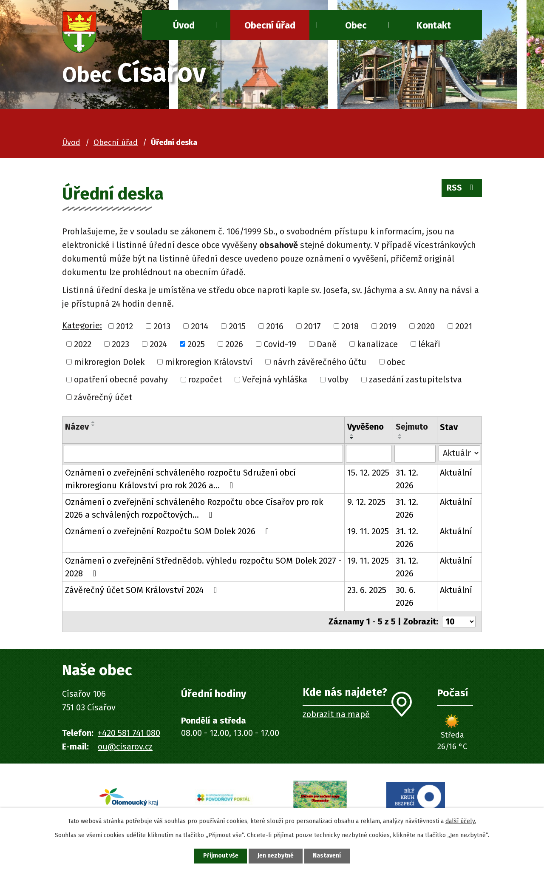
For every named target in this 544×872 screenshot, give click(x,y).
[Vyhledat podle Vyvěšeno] (368, 454)
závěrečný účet (103, 397)
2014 (199, 326)
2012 (124, 326)
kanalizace (377, 344)
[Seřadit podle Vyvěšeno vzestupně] (352, 434)
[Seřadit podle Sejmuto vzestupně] (400, 434)
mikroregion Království (208, 361)
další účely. (460, 821)
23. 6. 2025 (366, 590)
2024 (158, 344)
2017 (312, 326)
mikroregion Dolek (109, 361)
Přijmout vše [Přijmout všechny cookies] (220, 856)
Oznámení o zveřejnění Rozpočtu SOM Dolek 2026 (168, 531)
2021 (463, 326)
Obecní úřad (269, 25)
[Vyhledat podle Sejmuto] (415, 454)
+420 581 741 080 (129, 733)
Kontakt (433, 25)
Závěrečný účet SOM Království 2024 (143, 590)
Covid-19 (280, 344)
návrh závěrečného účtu (319, 361)
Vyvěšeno (365, 427)
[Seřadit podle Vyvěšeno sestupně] (352, 438)
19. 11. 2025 (368, 531)
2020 (426, 326)
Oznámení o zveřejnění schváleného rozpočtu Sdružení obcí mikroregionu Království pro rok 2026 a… (180, 478)
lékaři (429, 344)
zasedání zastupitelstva (415, 379)
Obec (356, 25)
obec (396, 361)
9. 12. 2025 (366, 502)
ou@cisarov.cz (125, 746)
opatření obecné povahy (121, 379)
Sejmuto (412, 427)
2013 (161, 326)
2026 (234, 344)
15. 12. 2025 (368, 472)
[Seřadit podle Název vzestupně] (93, 422)
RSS (462, 188)
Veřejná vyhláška (274, 379)
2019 (388, 326)
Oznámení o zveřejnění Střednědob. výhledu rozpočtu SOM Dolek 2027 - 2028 (203, 567)
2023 (120, 344)
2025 (196, 344)
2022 (82, 344)
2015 (237, 326)
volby (338, 379)
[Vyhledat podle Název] (203, 454)
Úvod (71, 142)
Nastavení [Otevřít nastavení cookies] (327, 856)
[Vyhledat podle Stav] (459, 453)
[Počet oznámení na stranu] (459, 621)
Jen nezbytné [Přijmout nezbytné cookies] (276, 856)
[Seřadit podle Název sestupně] (93, 425)
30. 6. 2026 (406, 596)
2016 (274, 326)
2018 (350, 326)
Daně (327, 344)
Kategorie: (82, 325)
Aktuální (456, 472)
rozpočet (205, 379)
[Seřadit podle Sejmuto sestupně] (400, 438)
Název (77, 427)
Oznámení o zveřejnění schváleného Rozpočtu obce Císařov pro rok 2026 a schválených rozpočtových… (194, 508)
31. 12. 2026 (407, 478)
